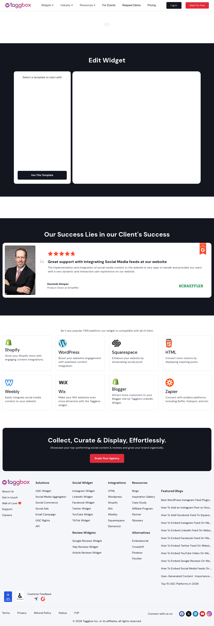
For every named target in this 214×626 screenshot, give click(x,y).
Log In (174, 5)
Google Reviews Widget (87, 541)
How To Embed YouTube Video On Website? (186, 553)
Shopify (113, 502)
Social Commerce (46, 502)
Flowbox (137, 552)
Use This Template (42, 175)
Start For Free (197, 5)
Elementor (114, 526)
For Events (108, 5)
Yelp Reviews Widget (85, 547)
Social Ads (42, 508)
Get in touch (10, 497)
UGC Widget (43, 491)
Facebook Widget (83, 502)
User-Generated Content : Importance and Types (186, 576)
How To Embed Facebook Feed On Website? (186, 538)
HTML (111, 491)
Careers (7, 515)
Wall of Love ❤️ (11, 503)
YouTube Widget (82, 514)
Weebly (112, 514)
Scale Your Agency (107, 458)
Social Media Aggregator (50, 497)
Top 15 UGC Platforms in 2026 (180, 584)
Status (63, 613)
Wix (110, 508)
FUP (77, 613)
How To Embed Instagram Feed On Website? (186, 523)
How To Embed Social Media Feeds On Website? (186, 568)
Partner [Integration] (136, 514)
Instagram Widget (83, 491)
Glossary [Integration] (137, 520)
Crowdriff (138, 547)
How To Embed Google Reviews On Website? (186, 561)
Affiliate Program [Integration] (142, 508)
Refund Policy (43, 613)
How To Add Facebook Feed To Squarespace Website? (186, 515)
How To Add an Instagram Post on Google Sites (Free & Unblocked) (186, 507)
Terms (6, 613)
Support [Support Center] (7, 509)
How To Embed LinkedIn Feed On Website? (186, 530)
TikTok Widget (81, 520)
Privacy (22, 613)
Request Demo (131, 5)
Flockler (137, 558)
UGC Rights (42, 520)
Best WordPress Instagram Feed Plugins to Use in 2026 (186, 500)
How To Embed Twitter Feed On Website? (186, 545)
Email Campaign (45, 514)
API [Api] (37, 526)
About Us (8, 491)
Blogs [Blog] (135, 491)
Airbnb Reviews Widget (87, 552)
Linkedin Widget (82, 497)
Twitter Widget (81, 508)
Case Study (139, 502)
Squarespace (116, 520)
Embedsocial (140, 541)
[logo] (18, 5)
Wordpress (115, 497)
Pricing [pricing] (152, 5)
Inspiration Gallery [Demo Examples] (143, 497)
